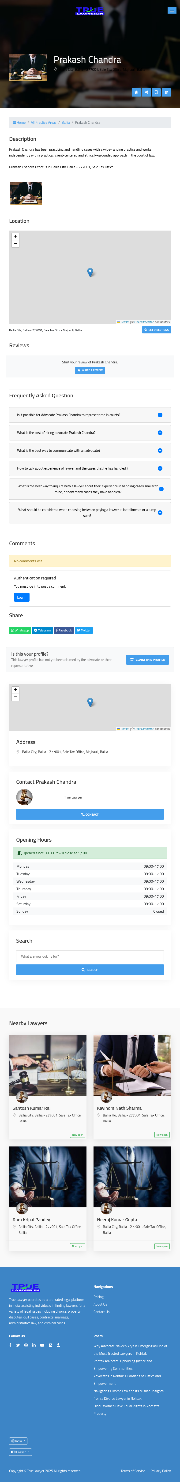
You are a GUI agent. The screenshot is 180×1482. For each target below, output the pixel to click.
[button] (172, 10)
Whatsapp (20, 630)
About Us (100, 1304)
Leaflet (123, 322)
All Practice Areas (43, 122)
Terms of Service (133, 1471)
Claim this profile (147, 660)
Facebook (64, 630)
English (19, 1452)
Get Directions (156, 329)
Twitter (84, 630)
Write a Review (90, 370)
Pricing (99, 1296)
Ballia (66, 122)
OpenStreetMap (144, 322)
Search (90, 970)
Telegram (42, 630)
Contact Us (101, 1311)
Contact (89, 814)
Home (19, 122)
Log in (21, 597)
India (17, 1441)
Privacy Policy (161, 1471)
